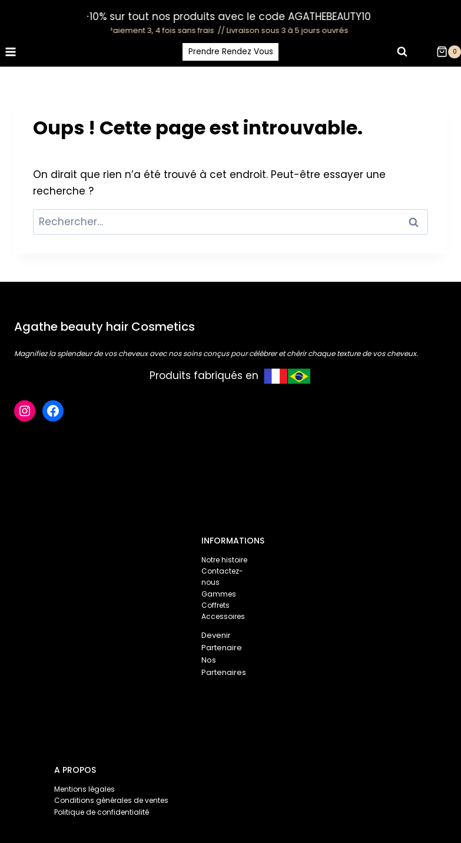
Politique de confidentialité (101, 812)
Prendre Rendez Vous (230, 51)
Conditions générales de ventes (111, 800)
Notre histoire (224, 560)
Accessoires (223, 616)
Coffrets (215, 605)
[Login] (424, 52)
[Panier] (448, 51)
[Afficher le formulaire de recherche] (402, 51)
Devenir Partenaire (221, 641)
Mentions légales (84, 789)
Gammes (218, 594)
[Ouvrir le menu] (11, 51)
